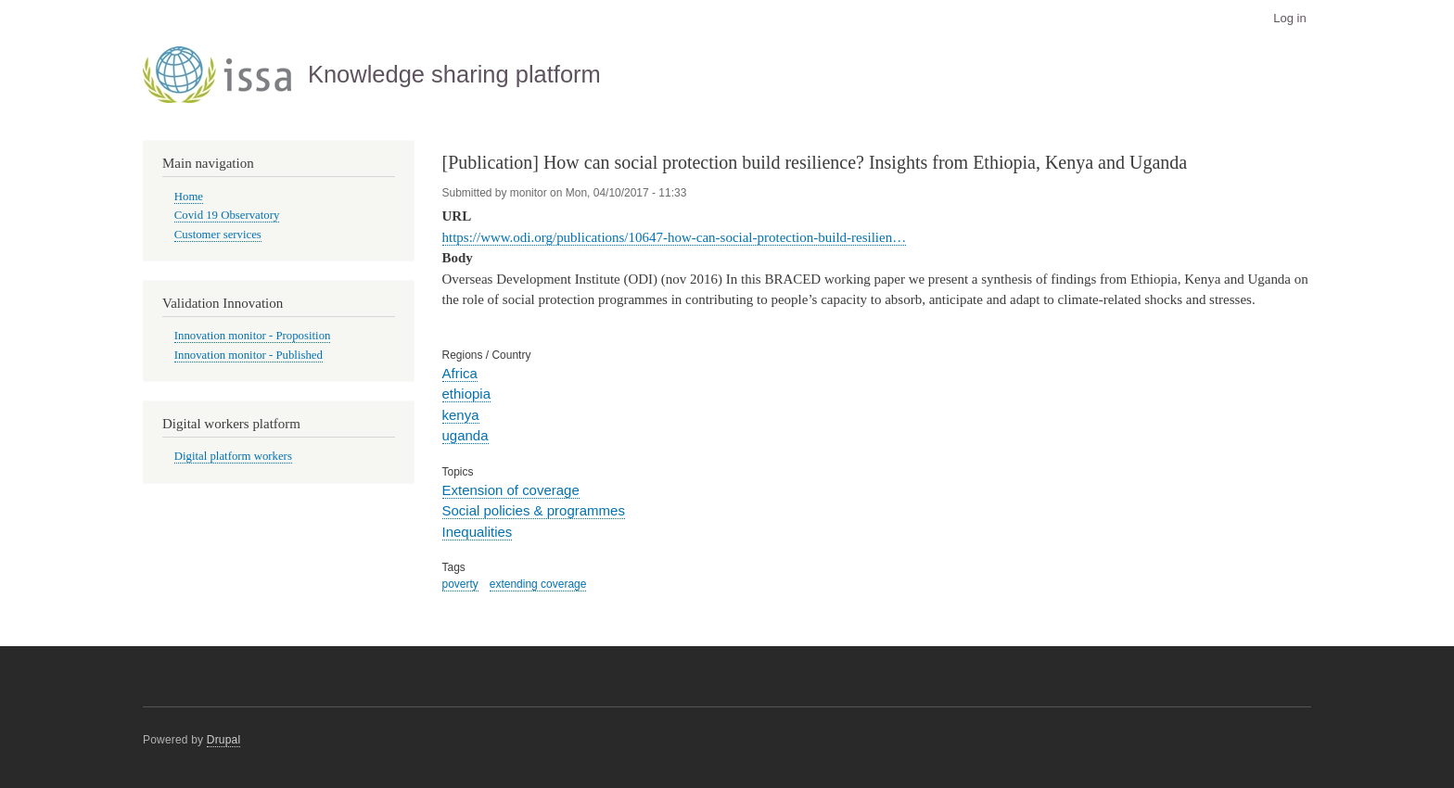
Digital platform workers (233, 456)
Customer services (217, 234)
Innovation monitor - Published (248, 355)
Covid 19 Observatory (227, 215)
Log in (1289, 18)
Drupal (224, 739)
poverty (460, 584)
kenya (460, 415)
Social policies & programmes (533, 510)
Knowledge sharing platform (454, 74)
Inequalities (477, 532)
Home (188, 196)
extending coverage (538, 584)
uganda (465, 435)
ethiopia (466, 393)
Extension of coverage (511, 490)
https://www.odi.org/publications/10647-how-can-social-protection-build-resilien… (674, 237)
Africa (460, 373)
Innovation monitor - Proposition (252, 335)
